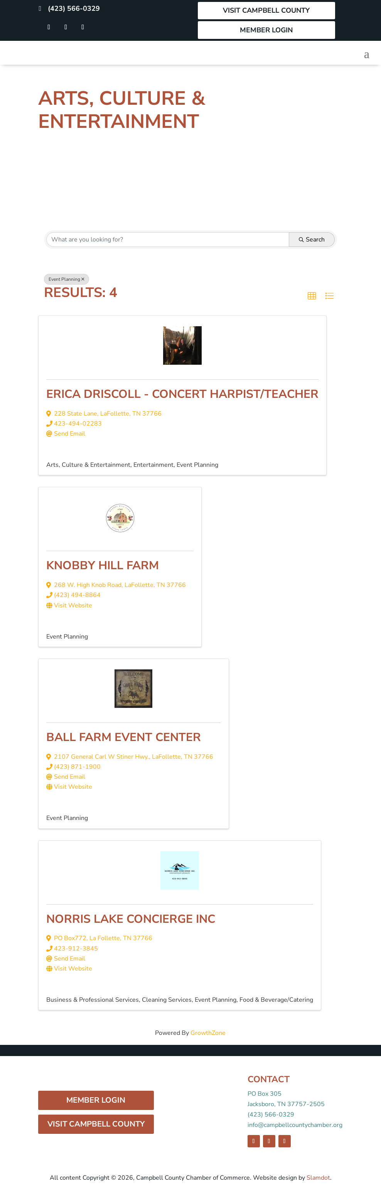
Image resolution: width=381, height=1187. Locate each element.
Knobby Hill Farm (102, 565)
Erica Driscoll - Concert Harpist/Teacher (182, 394)
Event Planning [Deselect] (66, 279)
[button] (312, 296)
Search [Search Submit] (312, 239)
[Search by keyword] (167, 239)
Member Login (266, 30)
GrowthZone (208, 1033)
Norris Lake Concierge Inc (130, 919)
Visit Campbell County (266, 10)
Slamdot (318, 1178)
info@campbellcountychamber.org (295, 1125)
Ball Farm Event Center (123, 737)
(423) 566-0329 (74, 8)
